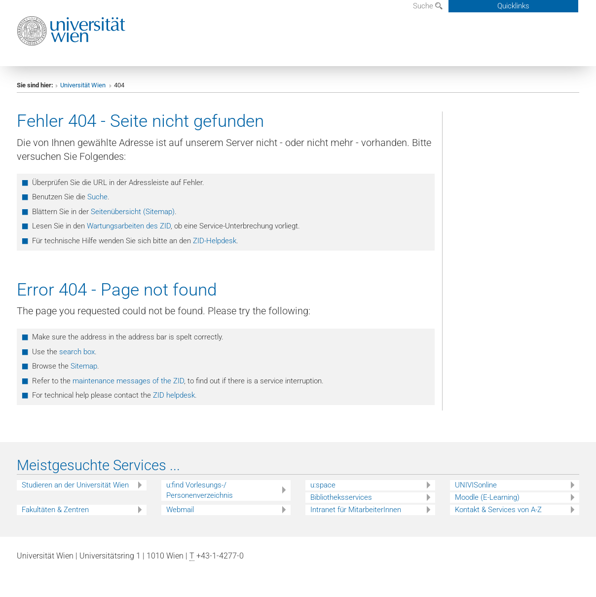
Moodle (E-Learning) (487, 497)
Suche (428, 5)
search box (77, 351)
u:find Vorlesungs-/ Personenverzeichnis (199, 490)
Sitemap (84, 366)
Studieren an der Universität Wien (75, 485)
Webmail (180, 509)
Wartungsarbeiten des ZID (129, 226)
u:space (322, 485)
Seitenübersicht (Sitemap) (133, 211)
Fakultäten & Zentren (55, 509)
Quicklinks (513, 5)
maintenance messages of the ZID (128, 380)
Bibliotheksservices (341, 497)
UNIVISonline (476, 485)
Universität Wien (83, 85)
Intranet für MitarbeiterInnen (355, 509)
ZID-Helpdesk (214, 240)
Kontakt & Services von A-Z (498, 509)
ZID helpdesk (174, 395)
